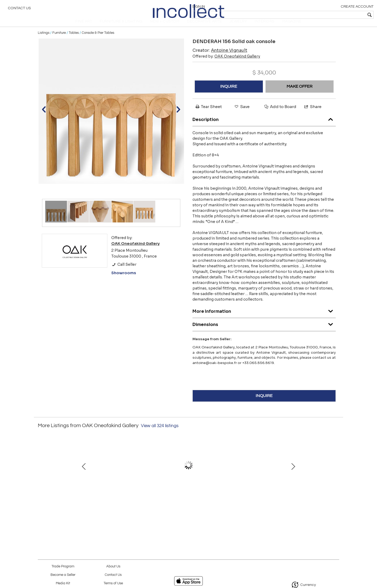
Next (335, 478)
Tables (74, 40)
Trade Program (63, 566)
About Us (113, 566)
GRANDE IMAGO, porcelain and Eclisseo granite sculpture (187, 504)
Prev (41, 478)
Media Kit (63, 583)
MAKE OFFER (299, 94)
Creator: (219, 57)
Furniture (59, 40)
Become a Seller (62, 575)
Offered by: (226, 63)
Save (242, 113)
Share (312, 113)
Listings (43, 40)
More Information (264, 317)
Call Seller (123, 271)
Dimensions (264, 330)
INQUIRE (228, 94)
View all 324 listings (159, 433)
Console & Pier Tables (98, 40)
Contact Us (19, 9)
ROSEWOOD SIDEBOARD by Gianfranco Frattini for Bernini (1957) (242, 504)
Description (264, 125)
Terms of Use (113, 583)
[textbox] (335, 14)
